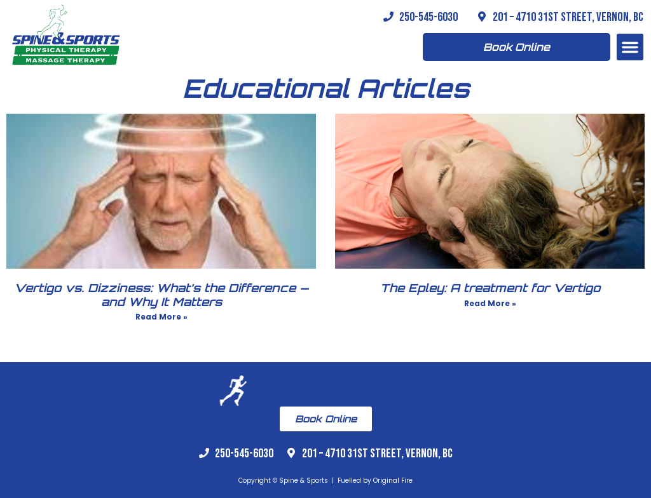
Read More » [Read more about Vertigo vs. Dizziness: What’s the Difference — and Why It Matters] (161, 316)
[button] (630, 47)
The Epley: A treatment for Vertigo (490, 288)
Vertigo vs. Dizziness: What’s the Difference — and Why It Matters (161, 295)
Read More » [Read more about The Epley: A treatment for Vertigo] (490, 303)
